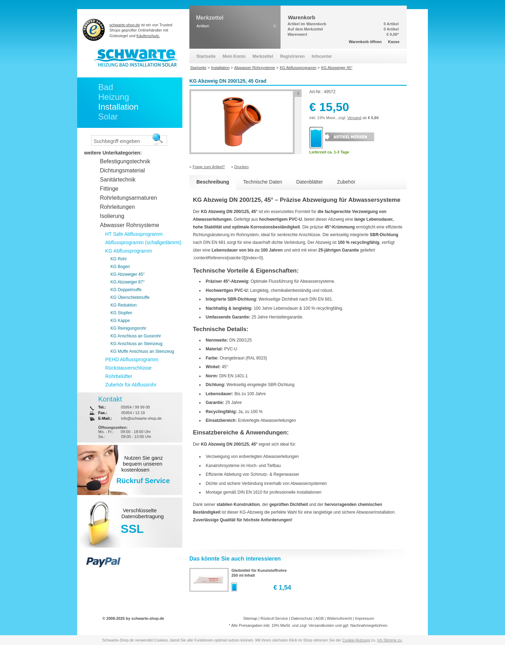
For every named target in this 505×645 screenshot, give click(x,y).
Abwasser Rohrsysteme (129, 225)
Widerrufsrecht (339, 618)
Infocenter (322, 56)
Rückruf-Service (274, 618)
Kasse (393, 42)
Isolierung (112, 216)
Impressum (364, 618)
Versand (354, 118)
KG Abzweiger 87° (127, 282)
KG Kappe (120, 320)
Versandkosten (321, 625)
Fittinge (109, 189)
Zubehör (346, 182)
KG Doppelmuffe (126, 289)
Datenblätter (309, 182)
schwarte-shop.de (124, 25)
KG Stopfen (121, 312)
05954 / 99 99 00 (135, 407)
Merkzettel (262, 56)
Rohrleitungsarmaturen (128, 198)
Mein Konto (234, 56)
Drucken (241, 167)
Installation (118, 106)
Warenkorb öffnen (365, 42)
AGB (319, 618)
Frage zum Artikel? (209, 167)
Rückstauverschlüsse (128, 368)
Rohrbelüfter (118, 376)
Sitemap (250, 618)
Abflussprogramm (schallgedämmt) (143, 242)
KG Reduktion (123, 305)
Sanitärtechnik (117, 180)
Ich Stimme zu (389, 640)
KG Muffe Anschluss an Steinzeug (142, 351)
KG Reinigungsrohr (128, 328)
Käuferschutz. (148, 36)
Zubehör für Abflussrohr (130, 384)
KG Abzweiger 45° (127, 274)
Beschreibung (212, 182)
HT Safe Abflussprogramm (134, 234)
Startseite (206, 56)
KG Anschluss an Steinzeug (136, 343)
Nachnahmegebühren (369, 625)
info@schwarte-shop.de (141, 418)
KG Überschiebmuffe (129, 297)
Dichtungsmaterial (122, 170)
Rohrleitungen (117, 207)
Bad (105, 87)
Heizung (113, 97)
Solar (108, 116)
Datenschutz (301, 618)
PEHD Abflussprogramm (132, 359)
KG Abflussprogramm (128, 251)
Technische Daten (262, 182)
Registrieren (292, 56)
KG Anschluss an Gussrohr (135, 336)
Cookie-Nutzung (356, 640)
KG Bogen (120, 266)
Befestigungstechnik (125, 161)
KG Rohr (118, 258)
